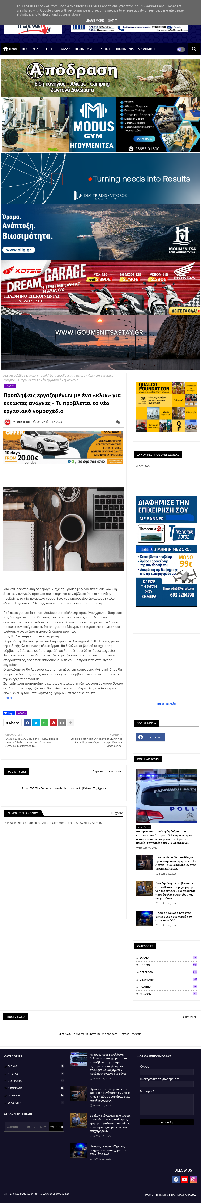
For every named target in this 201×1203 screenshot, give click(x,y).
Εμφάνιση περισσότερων (107, 771)
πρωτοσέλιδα (166, 704)
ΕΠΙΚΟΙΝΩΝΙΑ (124, 49)
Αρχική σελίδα (13, 375)
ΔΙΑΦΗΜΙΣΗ (146, 49)
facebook (153, 737)
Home (13, 49)
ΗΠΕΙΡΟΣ (48, 49)
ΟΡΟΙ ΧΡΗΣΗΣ (186, 1194)
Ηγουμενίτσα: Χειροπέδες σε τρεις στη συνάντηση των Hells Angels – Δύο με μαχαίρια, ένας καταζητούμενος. (175, 863)
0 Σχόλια (117, 813)
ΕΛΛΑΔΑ (64, 49)
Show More (189, 1016)
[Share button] (70, 722)
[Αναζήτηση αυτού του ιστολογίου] (27, 1126)
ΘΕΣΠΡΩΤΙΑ (30, 49)
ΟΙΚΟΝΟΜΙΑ (83, 49)
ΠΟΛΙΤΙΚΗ (103, 49)
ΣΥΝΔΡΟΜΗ (168, 994)
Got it (112, 20)
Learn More (95, 20)
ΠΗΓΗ (8, 698)
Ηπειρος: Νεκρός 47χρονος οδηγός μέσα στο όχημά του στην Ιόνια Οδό (173, 916)
